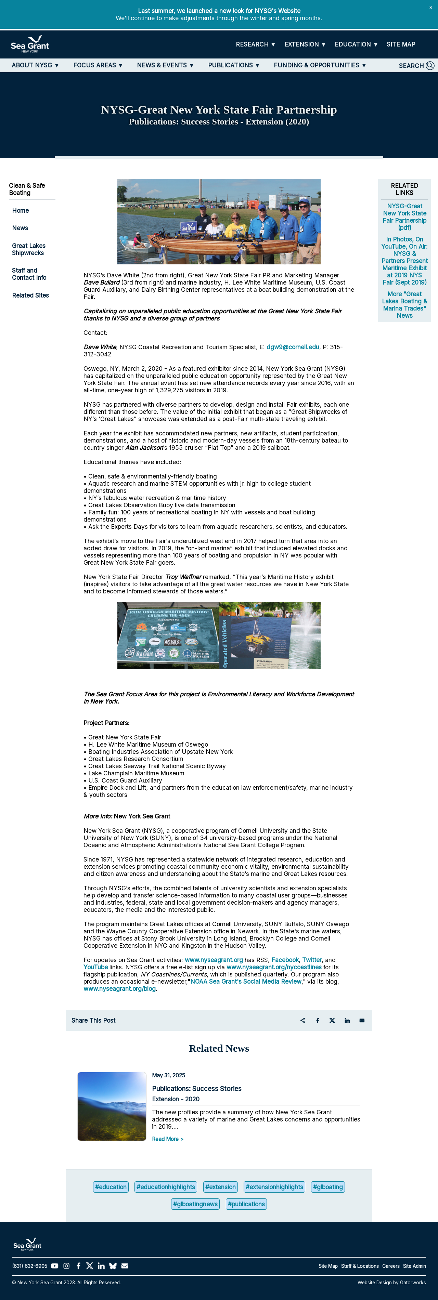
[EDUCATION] (357, 45)
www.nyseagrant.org (214, 959)
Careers (391, 1266)
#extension (220, 1187)
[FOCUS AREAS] (98, 65)
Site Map (328, 1266)
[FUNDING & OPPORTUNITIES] (320, 65)
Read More (165, 1139)
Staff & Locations (360, 1266)
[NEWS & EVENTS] (165, 65)
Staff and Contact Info (29, 274)
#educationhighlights (166, 1187)
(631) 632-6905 (29, 1266)
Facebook (285, 959)
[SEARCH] (417, 65)
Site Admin (414, 1266)
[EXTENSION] (305, 45)
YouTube (96, 967)
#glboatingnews (195, 1204)
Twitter (312, 959)
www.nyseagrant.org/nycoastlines (274, 967)
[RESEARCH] (256, 45)
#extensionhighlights (274, 1187)
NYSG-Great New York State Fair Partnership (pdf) (404, 216)
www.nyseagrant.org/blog (119, 988)
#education (111, 1187)
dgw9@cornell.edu (293, 347)
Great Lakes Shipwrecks (29, 249)
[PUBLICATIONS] (234, 65)
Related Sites (30, 295)
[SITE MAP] (401, 44)
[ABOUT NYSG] (35, 65)
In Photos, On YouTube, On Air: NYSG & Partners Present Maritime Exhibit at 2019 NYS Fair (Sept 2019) (404, 261)
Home (20, 210)
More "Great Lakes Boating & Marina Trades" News (404, 304)
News (20, 228)
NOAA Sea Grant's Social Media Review (245, 981)
